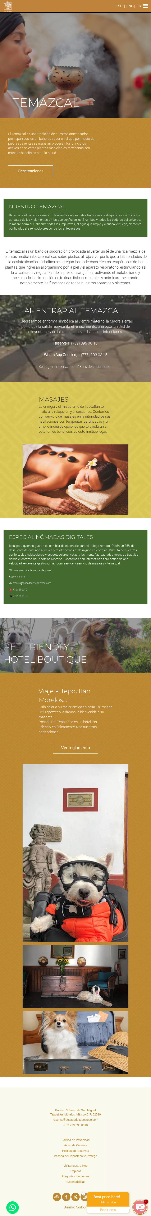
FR (139, 6)
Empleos (75, 1171)
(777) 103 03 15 (94, 354)
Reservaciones (30, 170)
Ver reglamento (75, 747)
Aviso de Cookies (75, 1145)
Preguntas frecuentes (75, 1176)
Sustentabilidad (75, 1181)
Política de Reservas (75, 1150)
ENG (130, 6)
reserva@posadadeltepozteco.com (75, 1119)
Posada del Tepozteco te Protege (75, 1156)
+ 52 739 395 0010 (75, 1125)
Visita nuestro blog (76, 1165)
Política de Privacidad (75, 1140)
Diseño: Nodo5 (76, 1207)
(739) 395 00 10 (84, 343)
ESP (119, 6)
